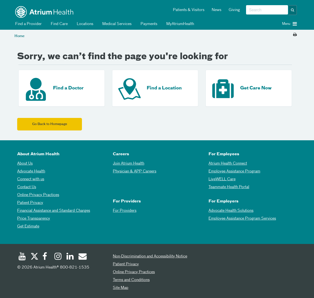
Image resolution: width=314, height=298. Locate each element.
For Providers (124, 211)
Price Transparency (33, 219)
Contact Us (26, 187)
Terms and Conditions (131, 280)
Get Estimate (28, 226)
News (216, 10)
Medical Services (116, 24)
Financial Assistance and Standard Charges (53, 211)
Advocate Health (31, 171)
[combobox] (267, 10)
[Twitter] (34, 257)
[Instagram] (58, 257)
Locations (84, 24)
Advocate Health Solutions (231, 211)
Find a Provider (27, 24)
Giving (234, 10)
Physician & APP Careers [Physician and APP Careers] (134, 171)
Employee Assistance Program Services (242, 219)
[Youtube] (22, 257)
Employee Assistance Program (234, 171)
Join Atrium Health (128, 164)
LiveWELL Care (222, 179)
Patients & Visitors (188, 10)
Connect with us (30, 179)
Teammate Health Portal (229, 187)
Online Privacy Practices (38, 195)
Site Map (120, 288)
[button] (292, 10)
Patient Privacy (30, 203)
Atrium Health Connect (228, 164)
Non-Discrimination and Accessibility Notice (150, 256)
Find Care (58, 24)
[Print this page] (295, 35)
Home (19, 36)
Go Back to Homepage (49, 124)
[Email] (82, 257)
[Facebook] (46, 257)
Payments (148, 24)
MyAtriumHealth (179, 24)
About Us (25, 164)
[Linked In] (70, 257)
